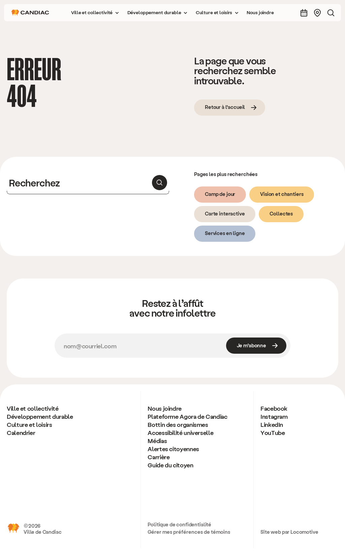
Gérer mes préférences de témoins (189, 531)
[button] (95, 12)
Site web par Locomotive (289, 531)
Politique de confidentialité (179, 524)
